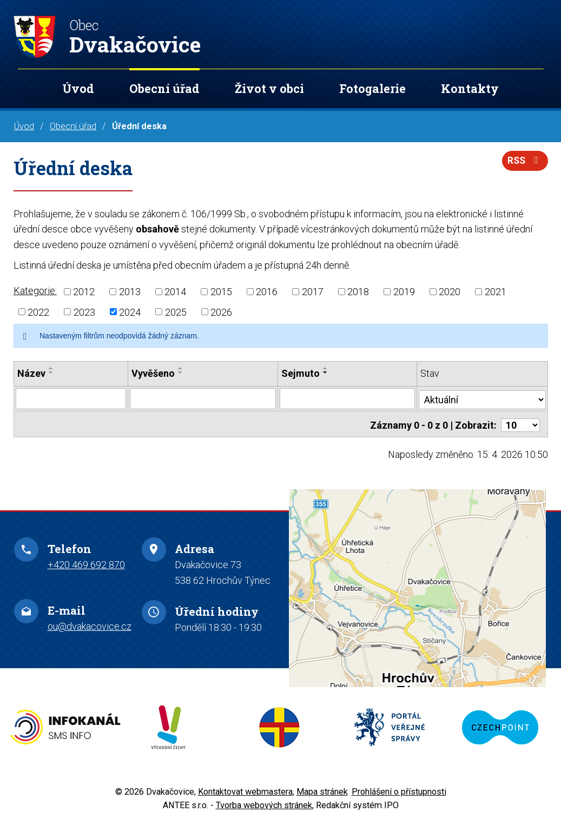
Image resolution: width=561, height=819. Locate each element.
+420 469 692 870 (86, 562)
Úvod (78, 88)
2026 (221, 311)
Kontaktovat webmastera (245, 789)
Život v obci (269, 88)
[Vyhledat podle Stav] (482, 397)
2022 (38, 311)
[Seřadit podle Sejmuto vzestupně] (326, 368)
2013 (130, 291)
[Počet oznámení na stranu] (520, 422)
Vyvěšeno (153, 373)
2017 (313, 291)
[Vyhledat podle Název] (71, 398)
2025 (176, 311)
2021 (495, 291)
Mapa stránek (322, 789)
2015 (221, 291)
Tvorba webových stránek (264, 802)
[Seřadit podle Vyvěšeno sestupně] (181, 372)
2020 (449, 291)
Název (31, 373)
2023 (84, 311)
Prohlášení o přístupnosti (399, 789)
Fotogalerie (372, 88)
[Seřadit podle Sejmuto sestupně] (326, 372)
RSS (524, 162)
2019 (404, 291)
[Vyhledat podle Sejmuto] (347, 398)
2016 (267, 291)
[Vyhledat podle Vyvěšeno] (203, 398)
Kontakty (470, 88)
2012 (84, 291)
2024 (130, 311)
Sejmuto (301, 373)
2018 (358, 291)
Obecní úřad (164, 88)
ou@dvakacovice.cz (89, 623)
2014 (175, 291)
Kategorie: (35, 290)
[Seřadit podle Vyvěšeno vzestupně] (181, 368)
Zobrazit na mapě (417, 585)
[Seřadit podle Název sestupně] (51, 372)
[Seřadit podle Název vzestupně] (51, 368)
